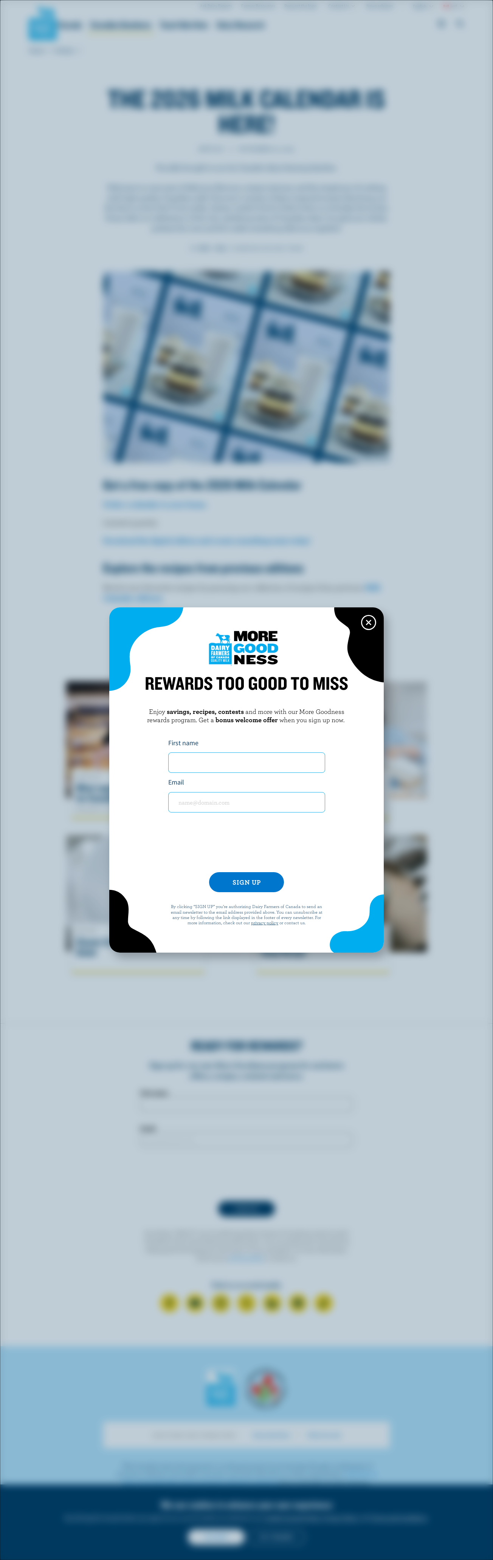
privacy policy (264, 922)
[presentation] (246, 845)
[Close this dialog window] (368, 622)
